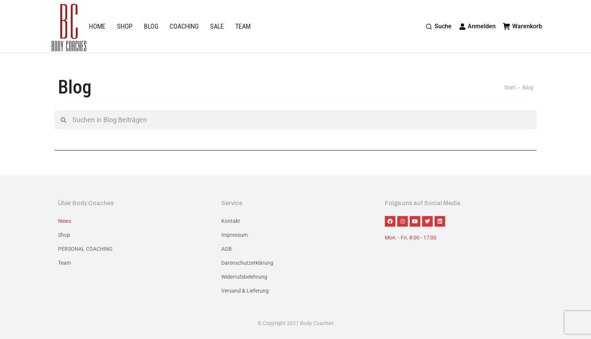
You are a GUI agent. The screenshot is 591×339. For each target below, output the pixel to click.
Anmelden (477, 26)
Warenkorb (522, 26)
